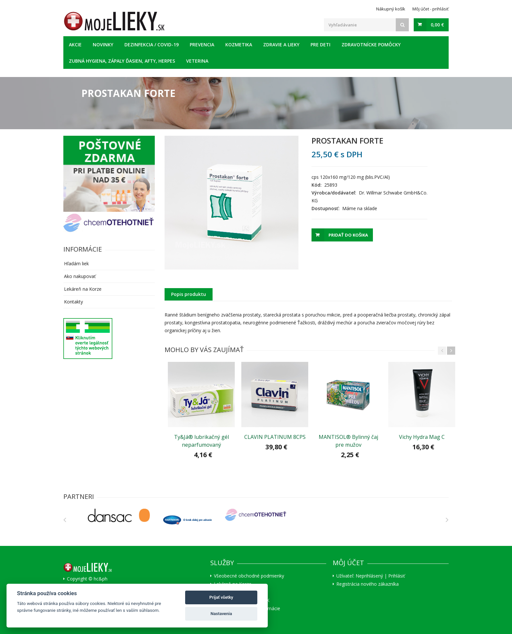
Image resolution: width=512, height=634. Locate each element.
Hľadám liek (76, 263)
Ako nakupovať (80, 276)
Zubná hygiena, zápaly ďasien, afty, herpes (122, 61)
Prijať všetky (221, 597)
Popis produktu (188, 294)
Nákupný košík (390, 9)
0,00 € (437, 25)
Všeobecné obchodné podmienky (249, 576)
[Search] (402, 24)
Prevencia (202, 44)
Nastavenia (221, 613)
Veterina (197, 61)
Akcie (75, 44)
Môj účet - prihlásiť (430, 9)
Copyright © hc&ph (87, 578)
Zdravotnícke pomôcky (371, 44)
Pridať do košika (348, 235)
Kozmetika (238, 44)
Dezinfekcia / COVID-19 (151, 44)
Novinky (103, 44)
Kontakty (73, 302)
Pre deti (320, 44)
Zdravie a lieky (281, 44)
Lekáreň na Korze (83, 289)
